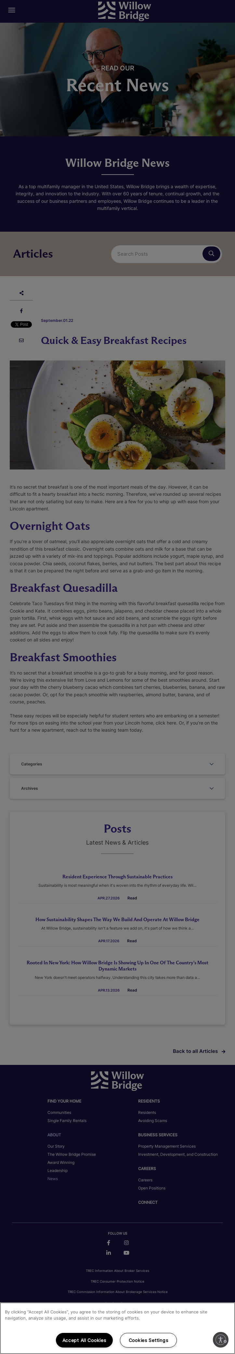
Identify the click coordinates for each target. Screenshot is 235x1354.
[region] (117, 1328)
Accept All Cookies (84, 1340)
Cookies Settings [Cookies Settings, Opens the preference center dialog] (148, 1340)
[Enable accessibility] (220, 1340)
